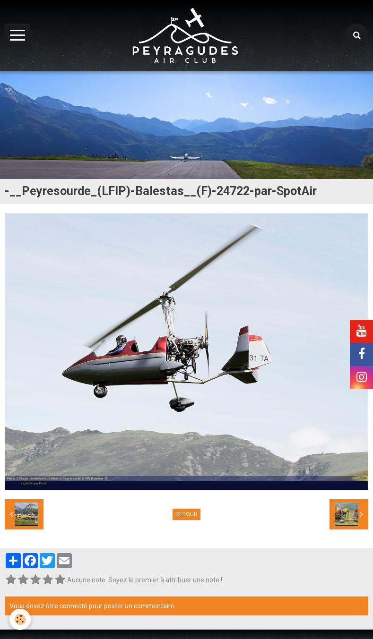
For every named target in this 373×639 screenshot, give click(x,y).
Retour (186, 514)
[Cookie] (20, 619)
